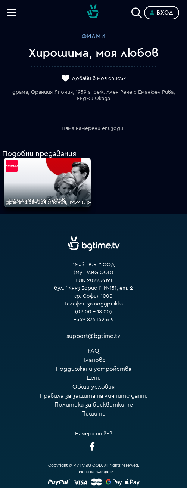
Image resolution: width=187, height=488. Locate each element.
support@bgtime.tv (93, 336)
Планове (93, 360)
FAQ (93, 351)
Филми (94, 36)
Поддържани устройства (93, 369)
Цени (94, 378)
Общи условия (93, 387)
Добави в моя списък (99, 78)
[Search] (136, 11)
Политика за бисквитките (93, 405)
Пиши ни (93, 414)
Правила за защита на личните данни (94, 396)
